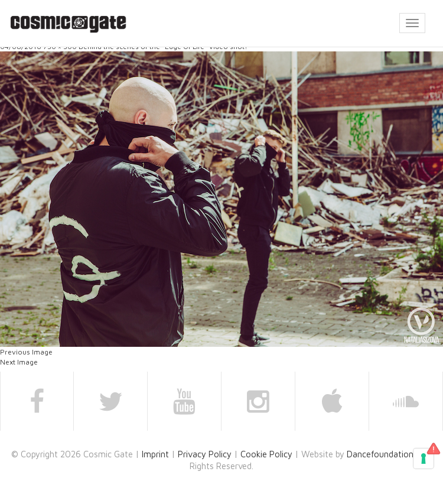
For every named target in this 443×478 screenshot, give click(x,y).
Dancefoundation (380, 454)
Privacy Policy (205, 454)
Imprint (155, 454)
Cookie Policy (266, 454)
